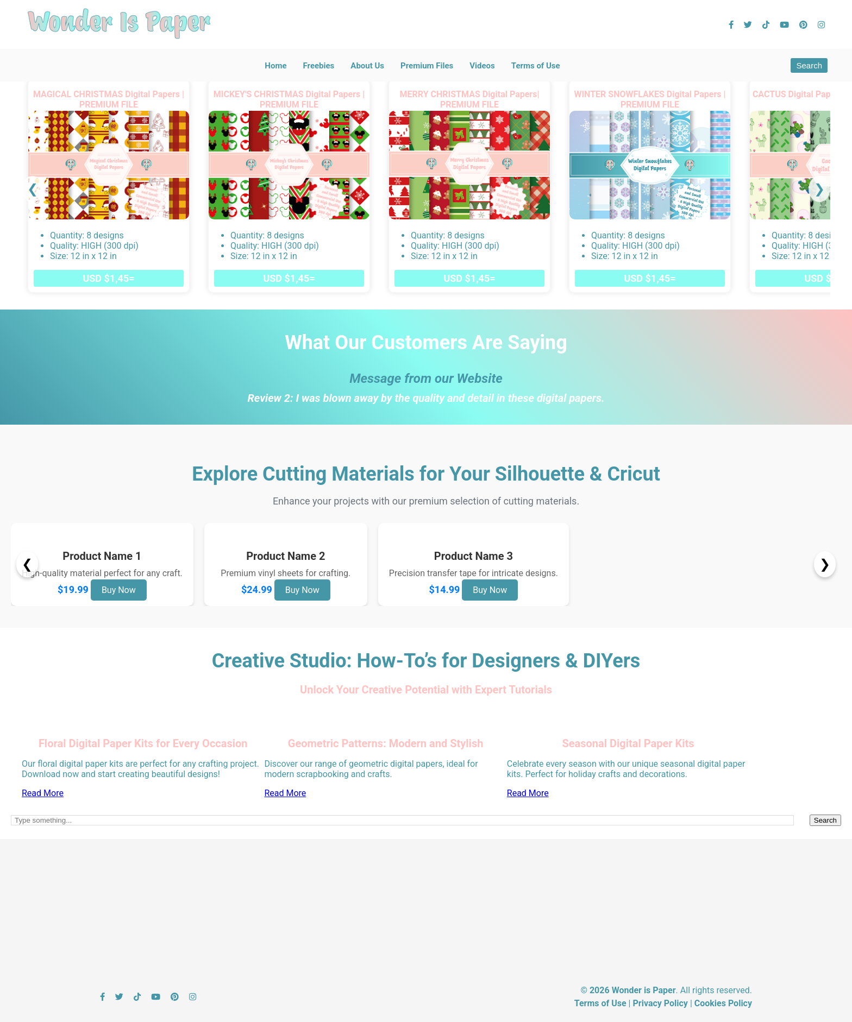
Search (809, 65)
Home (275, 66)
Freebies (318, 66)
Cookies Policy (723, 1003)
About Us (367, 66)
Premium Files (426, 66)
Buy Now (119, 590)
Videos (482, 66)
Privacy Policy (659, 1003)
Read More (43, 793)
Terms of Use (535, 66)
